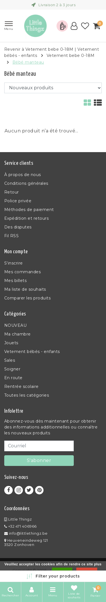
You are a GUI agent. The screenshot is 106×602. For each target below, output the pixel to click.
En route (13, 377)
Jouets (11, 342)
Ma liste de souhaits (25, 289)
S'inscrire (13, 263)
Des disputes (18, 227)
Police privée (17, 200)
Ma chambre (17, 334)
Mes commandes (22, 271)
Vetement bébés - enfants (32, 351)
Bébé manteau (28, 62)
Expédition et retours (26, 218)
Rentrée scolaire (21, 386)
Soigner (12, 369)
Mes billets (15, 280)
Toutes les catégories (26, 395)
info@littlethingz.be (26, 533)
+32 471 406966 (20, 526)
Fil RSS (11, 235)
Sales (9, 360)
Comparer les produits (27, 298)
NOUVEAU (15, 325)
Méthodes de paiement (29, 209)
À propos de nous (22, 174)
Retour (11, 192)
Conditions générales (26, 183)
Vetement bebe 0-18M (71, 55)
